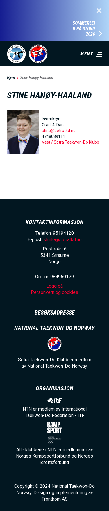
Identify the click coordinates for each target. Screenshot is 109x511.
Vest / (48, 142)
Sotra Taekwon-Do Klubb (76, 142)
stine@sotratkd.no (59, 130)
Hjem (11, 77)
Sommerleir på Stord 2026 (84, 29)
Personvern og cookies (54, 292)
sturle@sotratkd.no (62, 239)
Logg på (54, 286)
